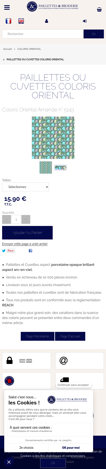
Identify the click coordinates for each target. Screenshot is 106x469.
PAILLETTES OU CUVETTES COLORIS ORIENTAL (53, 86)
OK (53, 463)
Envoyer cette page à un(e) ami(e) (24, 244)
